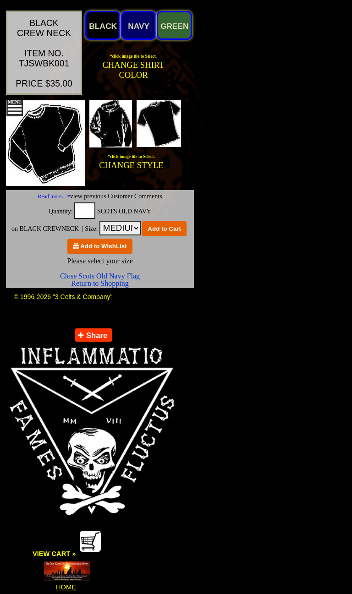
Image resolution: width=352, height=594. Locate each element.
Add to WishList (100, 246)
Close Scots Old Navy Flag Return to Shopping (100, 279)
